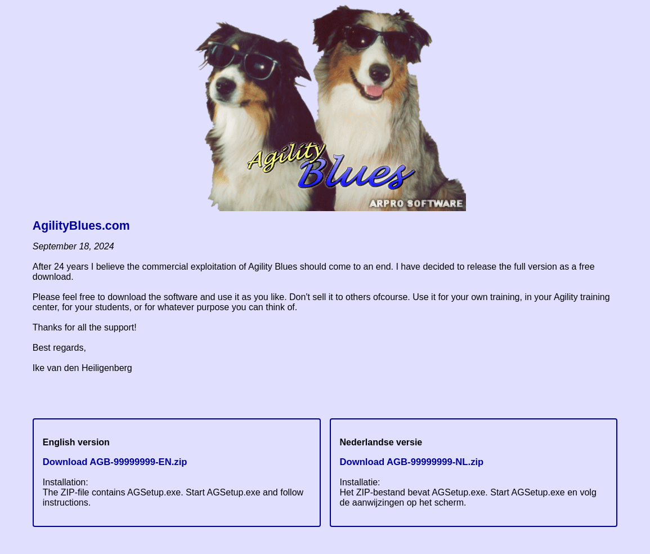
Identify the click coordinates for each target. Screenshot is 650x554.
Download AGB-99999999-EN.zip (115, 462)
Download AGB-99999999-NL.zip (412, 462)
